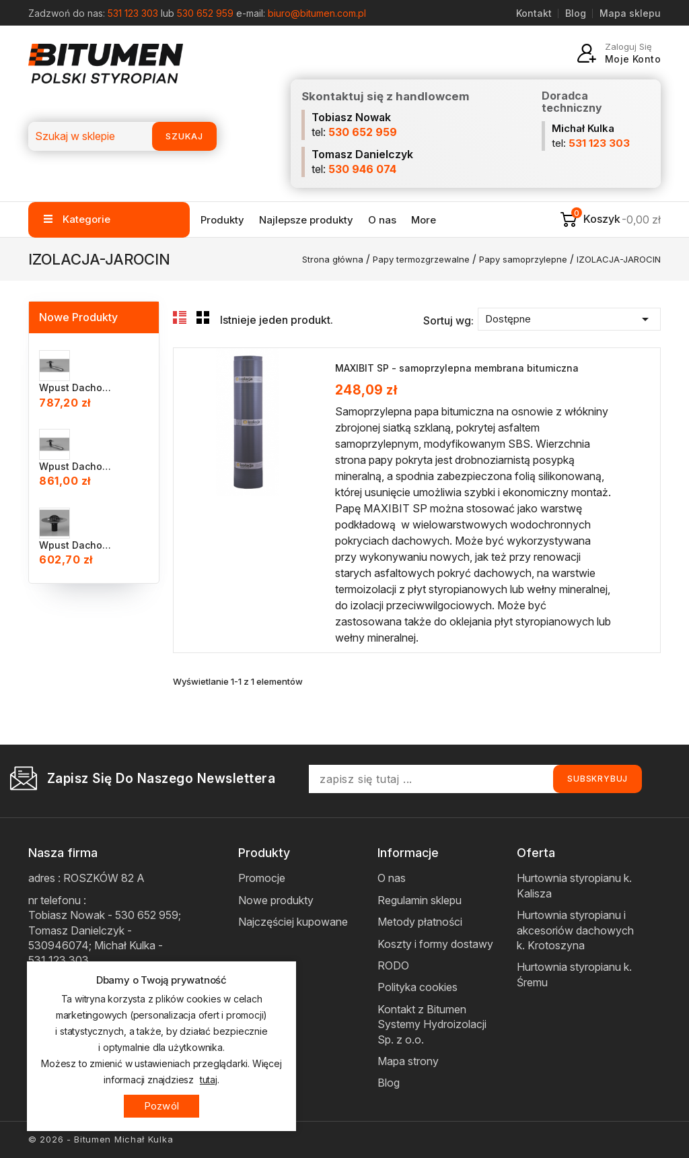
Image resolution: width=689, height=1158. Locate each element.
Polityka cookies (417, 987)
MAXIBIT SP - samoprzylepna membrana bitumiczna (457, 368)
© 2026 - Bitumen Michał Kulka (100, 1139)
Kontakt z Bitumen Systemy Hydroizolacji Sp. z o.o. (431, 1024)
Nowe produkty (276, 900)
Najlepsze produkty (306, 219)
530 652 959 (205, 13)
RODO (393, 965)
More (423, 219)
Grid (203, 318)
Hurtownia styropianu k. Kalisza (574, 885)
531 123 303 (133, 13)
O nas (382, 219)
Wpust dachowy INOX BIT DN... (76, 387)
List (179, 318)
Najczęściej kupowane (293, 921)
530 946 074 (362, 169)
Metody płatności (419, 921)
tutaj (208, 1079)
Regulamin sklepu (419, 900)
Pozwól (161, 1105)
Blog (575, 13)
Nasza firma (63, 853)
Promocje (261, 878)
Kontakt (534, 13)
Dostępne (569, 319)
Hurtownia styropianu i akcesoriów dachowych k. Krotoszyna (575, 930)
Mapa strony (408, 1061)
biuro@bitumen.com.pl (317, 13)
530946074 (58, 945)
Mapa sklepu (630, 13)
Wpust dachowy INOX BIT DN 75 (76, 545)
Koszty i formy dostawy (435, 944)
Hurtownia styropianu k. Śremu (574, 974)
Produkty (222, 219)
